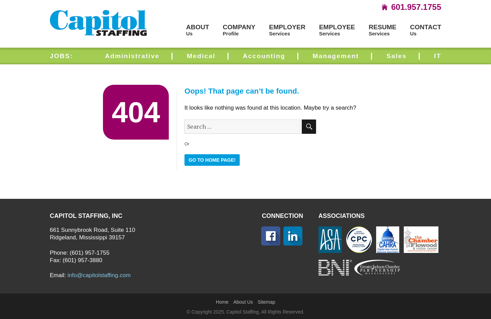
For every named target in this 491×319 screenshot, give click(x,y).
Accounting (264, 56)
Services (287, 30)
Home (222, 302)
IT (437, 56)
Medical (201, 56)
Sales (396, 56)
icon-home (385, 7)
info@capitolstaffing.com (99, 275)
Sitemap (266, 302)
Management (336, 56)
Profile (239, 30)
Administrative (132, 56)
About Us (243, 302)
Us (197, 30)
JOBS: (61, 56)
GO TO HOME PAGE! (212, 160)
